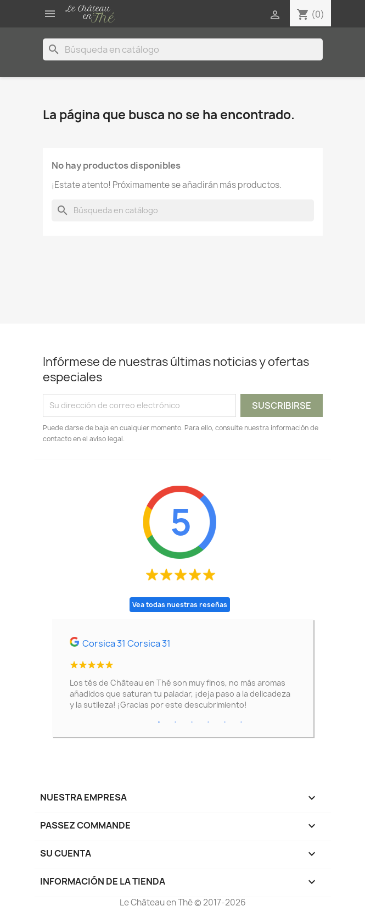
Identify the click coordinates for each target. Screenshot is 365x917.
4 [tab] (208, 722)
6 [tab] (241, 722)
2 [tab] (175, 722)
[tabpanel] (183, 678)
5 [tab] (225, 722)
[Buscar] (183, 49)
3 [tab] (192, 722)
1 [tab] (159, 722)
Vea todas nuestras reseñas (179, 604)
